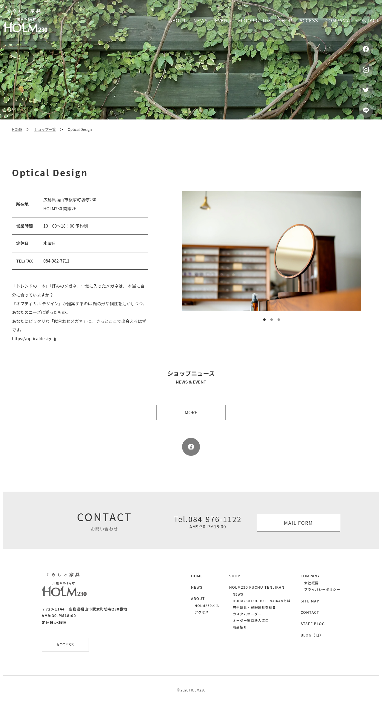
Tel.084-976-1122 (208, 522)
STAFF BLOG (313, 623)
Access (309, 20)
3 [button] (279, 319)
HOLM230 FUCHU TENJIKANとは (262, 600)
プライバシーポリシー (322, 589)
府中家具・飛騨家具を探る (254, 607)
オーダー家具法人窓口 (251, 620)
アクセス (202, 612)
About (177, 20)
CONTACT (310, 612)
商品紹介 (240, 627)
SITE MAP (310, 600)
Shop (285, 20)
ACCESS (66, 645)
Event (223, 20)
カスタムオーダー (247, 613)
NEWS (197, 587)
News (200, 20)
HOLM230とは (207, 605)
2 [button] (271, 319)
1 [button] (264, 319)
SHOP (235, 575)
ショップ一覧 (45, 129)
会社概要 (311, 582)
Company (337, 20)
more (191, 412)
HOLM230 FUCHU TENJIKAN (257, 587)
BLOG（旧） (312, 634)
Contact (367, 20)
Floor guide (254, 20)
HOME (17, 129)
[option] (271, 251)
